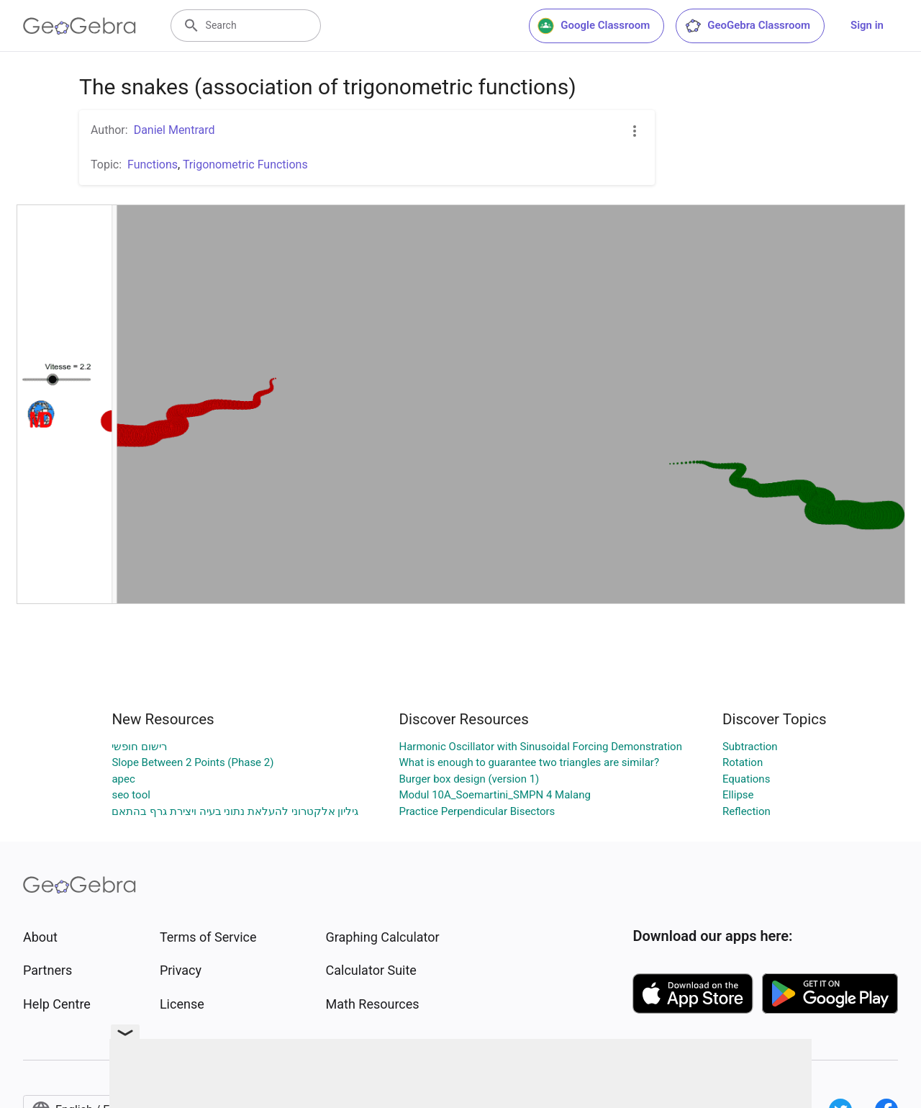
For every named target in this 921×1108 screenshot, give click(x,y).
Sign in (867, 25)
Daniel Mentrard (174, 130)
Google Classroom (593, 26)
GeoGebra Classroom (747, 26)
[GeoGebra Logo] (79, 26)
